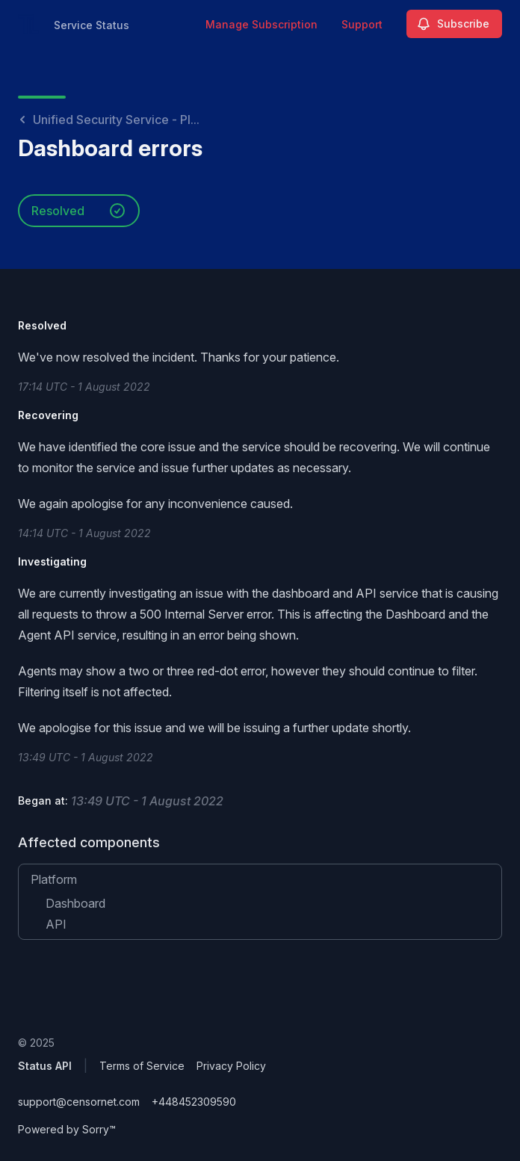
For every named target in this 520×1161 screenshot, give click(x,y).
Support (362, 24)
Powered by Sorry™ (67, 1129)
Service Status (91, 25)
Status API (45, 1065)
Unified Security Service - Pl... (108, 119)
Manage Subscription (261, 24)
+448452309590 (194, 1101)
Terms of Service (142, 1065)
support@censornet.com (79, 1101)
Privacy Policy (231, 1065)
